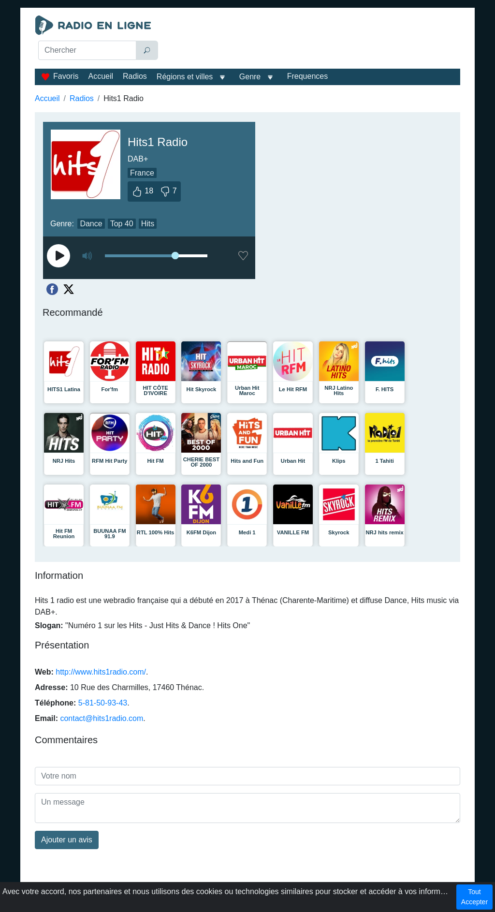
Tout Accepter (474, 897)
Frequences (307, 76)
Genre (250, 77)
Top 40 (121, 224)
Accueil (100, 76)
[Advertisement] (313, 39)
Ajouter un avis (66, 840)
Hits (148, 224)
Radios (135, 76)
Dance (91, 224)
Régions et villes (185, 77)
